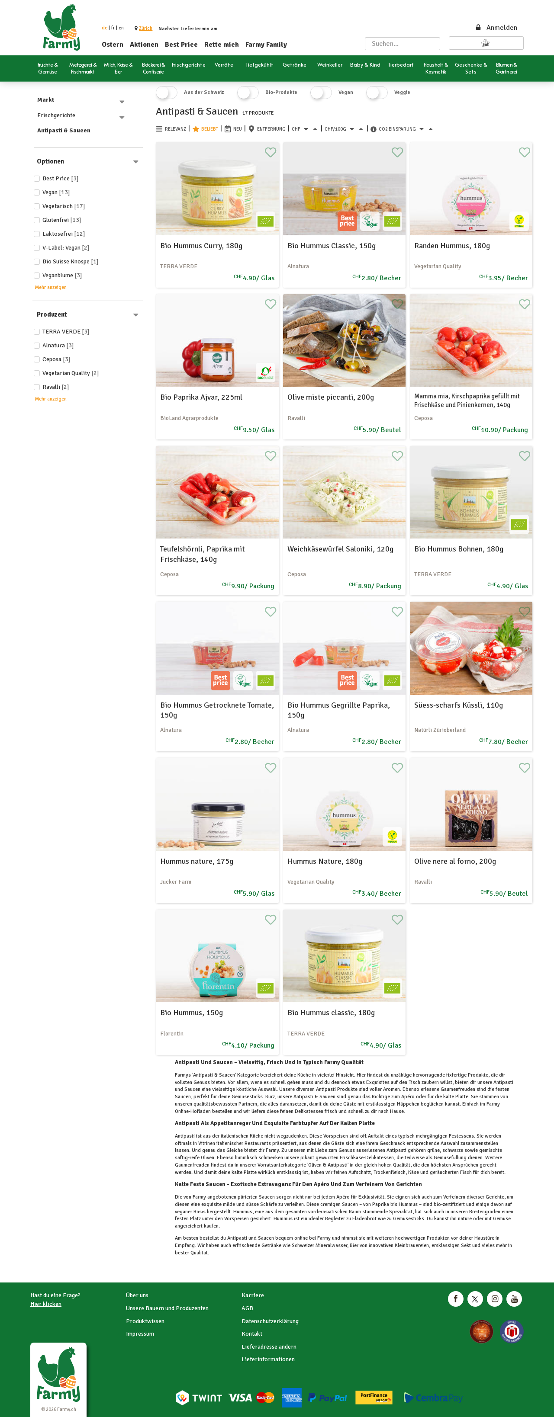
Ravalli (55, 387)
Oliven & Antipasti (328, 1165)
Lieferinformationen (268, 1359)
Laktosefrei (63, 233)
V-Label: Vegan (66, 247)
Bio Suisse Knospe (70, 261)
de (104, 28)
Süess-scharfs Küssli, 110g (458, 705)
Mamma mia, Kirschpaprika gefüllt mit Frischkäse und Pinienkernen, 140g (467, 400)
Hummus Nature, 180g (324, 861)
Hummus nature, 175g (196, 861)
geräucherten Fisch (450, 1172)
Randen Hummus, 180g (452, 245)
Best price (60, 178)
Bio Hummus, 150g (191, 1012)
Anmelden (496, 27)
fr (113, 28)
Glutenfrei (61, 220)
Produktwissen (145, 1321)
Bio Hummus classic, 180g (331, 1012)
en (121, 28)
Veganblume (62, 275)
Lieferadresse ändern (269, 1346)
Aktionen (144, 44)
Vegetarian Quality (70, 373)
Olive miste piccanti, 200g (330, 397)
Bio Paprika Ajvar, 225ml (201, 397)
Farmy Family (266, 44)
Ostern (112, 44)
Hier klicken (45, 1304)
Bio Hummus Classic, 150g (331, 245)
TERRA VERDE (66, 331)
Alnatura (58, 345)
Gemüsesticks (408, 1218)
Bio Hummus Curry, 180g (201, 245)
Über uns (137, 1295)
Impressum (140, 1333)
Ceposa (56, 359)
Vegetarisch (63, 206)
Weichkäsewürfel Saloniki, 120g (340, 549)
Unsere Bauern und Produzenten (167, 1308)
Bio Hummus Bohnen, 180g (458, 549)
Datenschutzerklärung (270, 1321)
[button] (145, 28)
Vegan (56, 192)
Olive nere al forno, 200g (455, 861)
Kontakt (252, 1333)
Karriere (253, 1295)
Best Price (181, 44)
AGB (247, 1308)
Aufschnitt (359, 1172)
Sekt (466, 1245)
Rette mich (221, 44)
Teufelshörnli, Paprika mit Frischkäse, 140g (202, 554)
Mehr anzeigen (51, 287)
